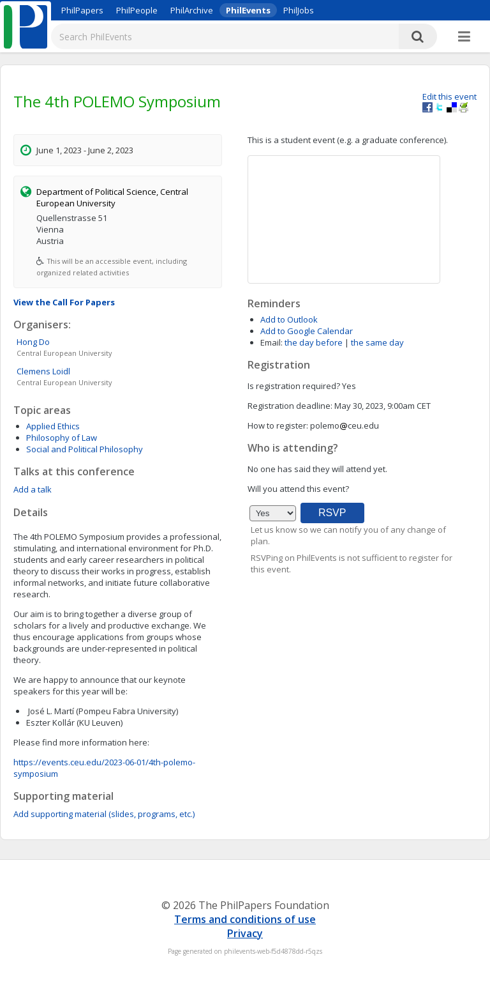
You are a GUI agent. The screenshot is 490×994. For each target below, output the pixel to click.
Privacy (245, 933)
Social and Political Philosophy (84, 449)
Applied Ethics (53, 426)
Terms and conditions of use (245, 919)
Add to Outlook (289, 319)
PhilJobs (298, 10)
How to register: (278, 425)
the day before (314, 342)
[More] (464, 37)
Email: (271, 342)
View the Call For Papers (64, 302)
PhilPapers (82, 10)
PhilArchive (191, 10)
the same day (377, 342)
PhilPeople (137, 10)
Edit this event (449, 96)
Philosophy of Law (61, 437)
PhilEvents (248, 10)
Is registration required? (294, 386)
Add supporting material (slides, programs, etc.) (104, 814)
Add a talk (32, 489)
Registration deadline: (290, 405)
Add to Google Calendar (306, 331)
